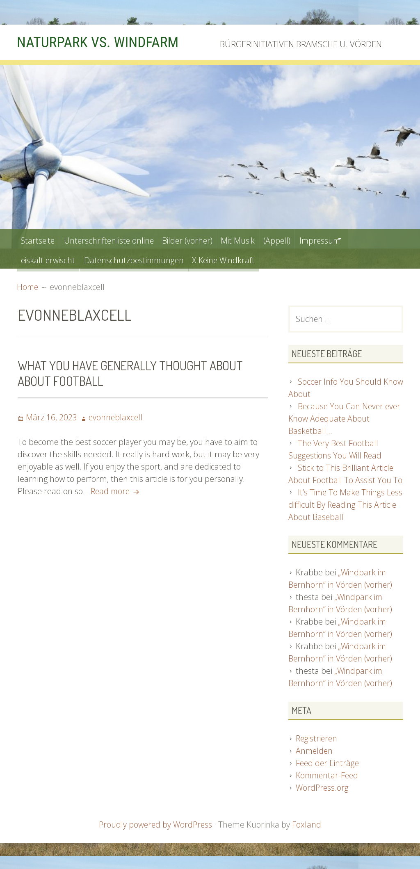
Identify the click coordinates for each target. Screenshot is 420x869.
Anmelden (315, 751)
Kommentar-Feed (328, 776)
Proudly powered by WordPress (155, 825)
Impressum (346, 238)
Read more (117, 490)
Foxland (307, 825)
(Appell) (299, 238)
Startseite (39, 238)
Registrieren (318, 739)
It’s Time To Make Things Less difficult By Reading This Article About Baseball (340, 505)
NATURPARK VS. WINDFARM (104, 42)
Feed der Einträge (328, 764)
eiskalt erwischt (50, 258)
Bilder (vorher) (200, 238)
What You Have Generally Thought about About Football (134, 373)
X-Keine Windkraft (237, 258)
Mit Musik (255, 238)
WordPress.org (323, 788)
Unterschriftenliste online (115, 238)
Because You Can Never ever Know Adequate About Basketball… (345, 419)
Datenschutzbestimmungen (140, 258)
